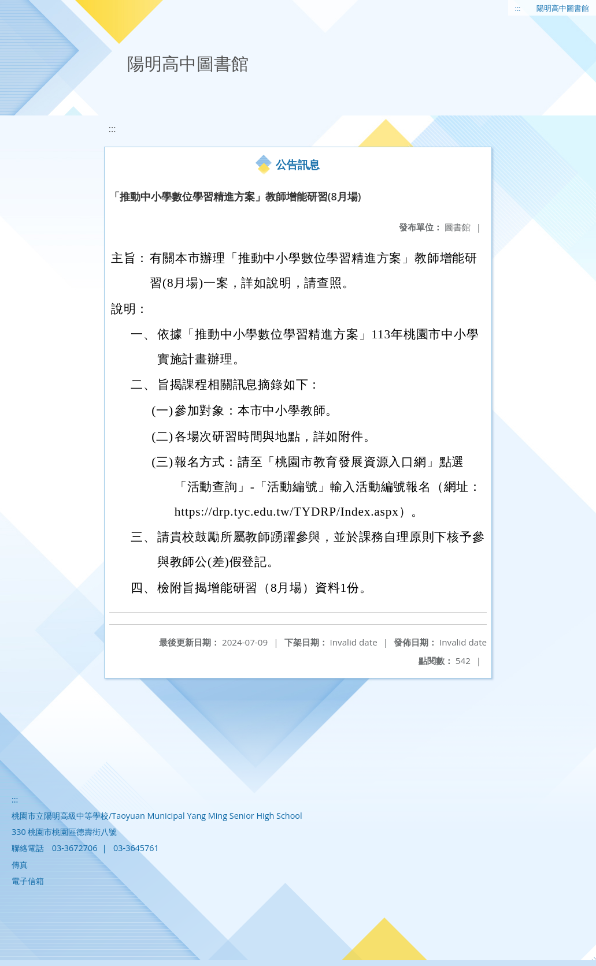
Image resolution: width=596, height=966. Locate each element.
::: (518, 8)
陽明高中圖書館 (562, 8)
